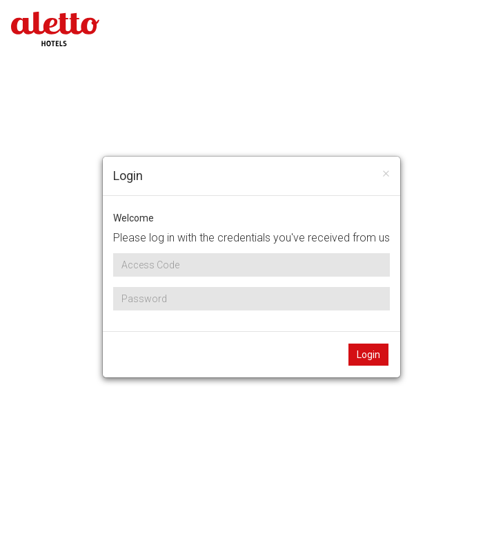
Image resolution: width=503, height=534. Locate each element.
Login (368, 354)
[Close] (386, 173)
